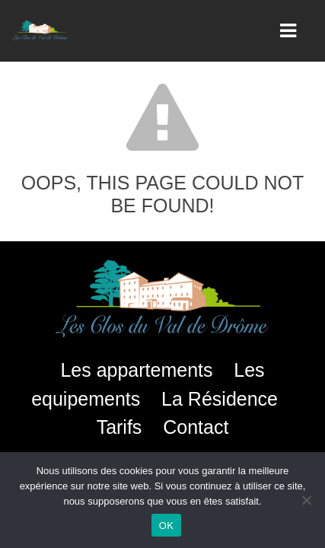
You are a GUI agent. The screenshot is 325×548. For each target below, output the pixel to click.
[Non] (306, 500)
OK (166, 525)
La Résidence (219, 398)
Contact (195, 427)
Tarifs (119, 427)
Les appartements (136, 370)
